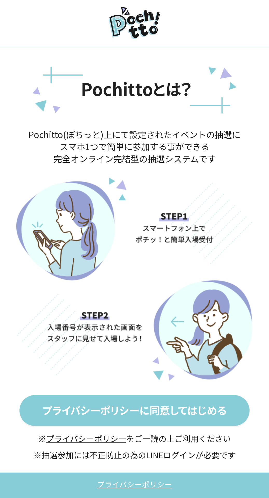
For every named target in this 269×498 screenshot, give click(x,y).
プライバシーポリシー (86, 438)
